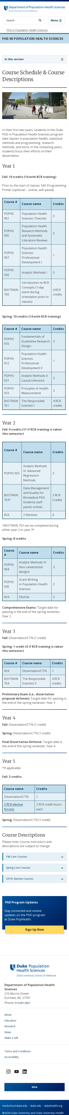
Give (34, 1087)
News (7, 1032)
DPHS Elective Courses (19, 878)
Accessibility (11, 1057)
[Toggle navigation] (56, 20)
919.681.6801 (23, 1003)
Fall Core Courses (16, 856)
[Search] (40, 20)
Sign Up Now (34, 930)
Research (9, 1026)
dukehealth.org (53, 1105)
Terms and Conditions (17, 1051)
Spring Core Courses (18, 867)
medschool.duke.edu (14, 1105)
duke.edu (35, 1105)
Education (10, 1020)
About (8, 1014)
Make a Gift (11, 1038)
